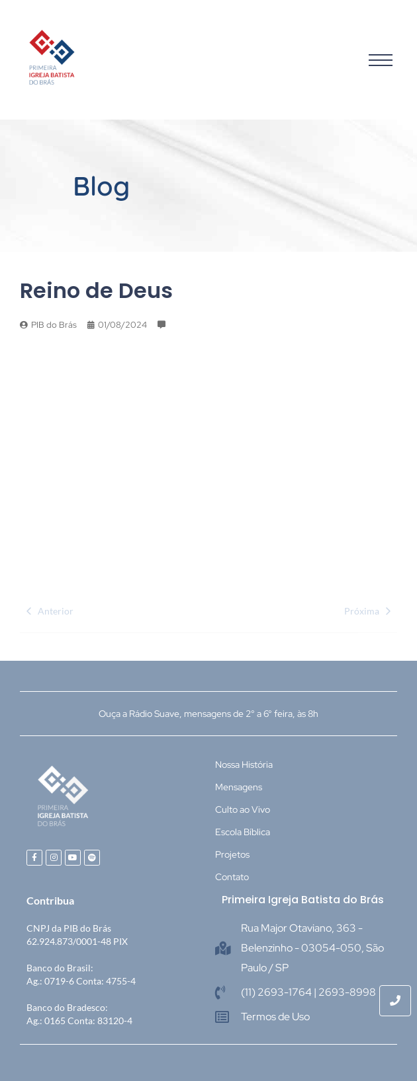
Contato (232, 877)
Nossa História (244, 764)
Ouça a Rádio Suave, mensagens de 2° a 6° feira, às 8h (208, 714)
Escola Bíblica (242, 832)
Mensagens (238, 787)
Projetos (232, 854)
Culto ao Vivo (242, 809)
